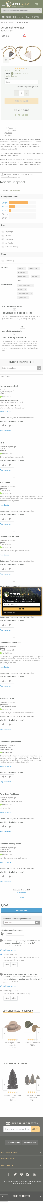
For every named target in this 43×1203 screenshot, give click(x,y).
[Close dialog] (39, 589)
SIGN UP (21, 609)
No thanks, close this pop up (9, 612)
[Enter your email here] (21, 604)
